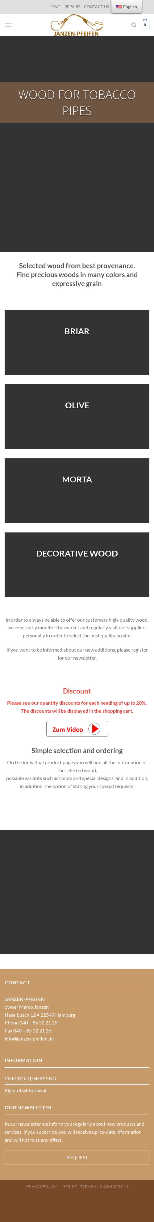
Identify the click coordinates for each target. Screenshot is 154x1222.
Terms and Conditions (104, 1186)
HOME (54, 6)
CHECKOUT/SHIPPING (30, 1078)
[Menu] (8, 24)
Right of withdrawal (25, 1090)
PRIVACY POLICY (41, 1186)
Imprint (68, 1186)
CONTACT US (96, 6)
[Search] (133, 25)
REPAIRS (72, 6)
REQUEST (77, 1157)
